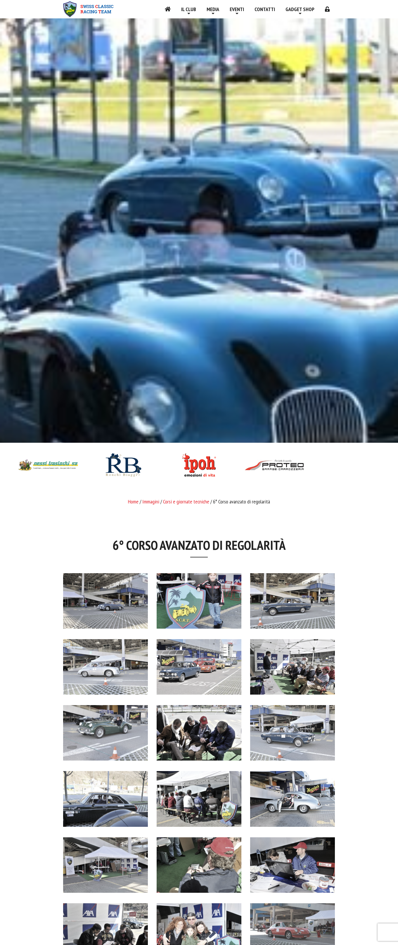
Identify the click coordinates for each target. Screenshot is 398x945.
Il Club (188, 9)
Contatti (265, 9)
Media (213, 9)
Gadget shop (299, 9)
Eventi (237, 9)
